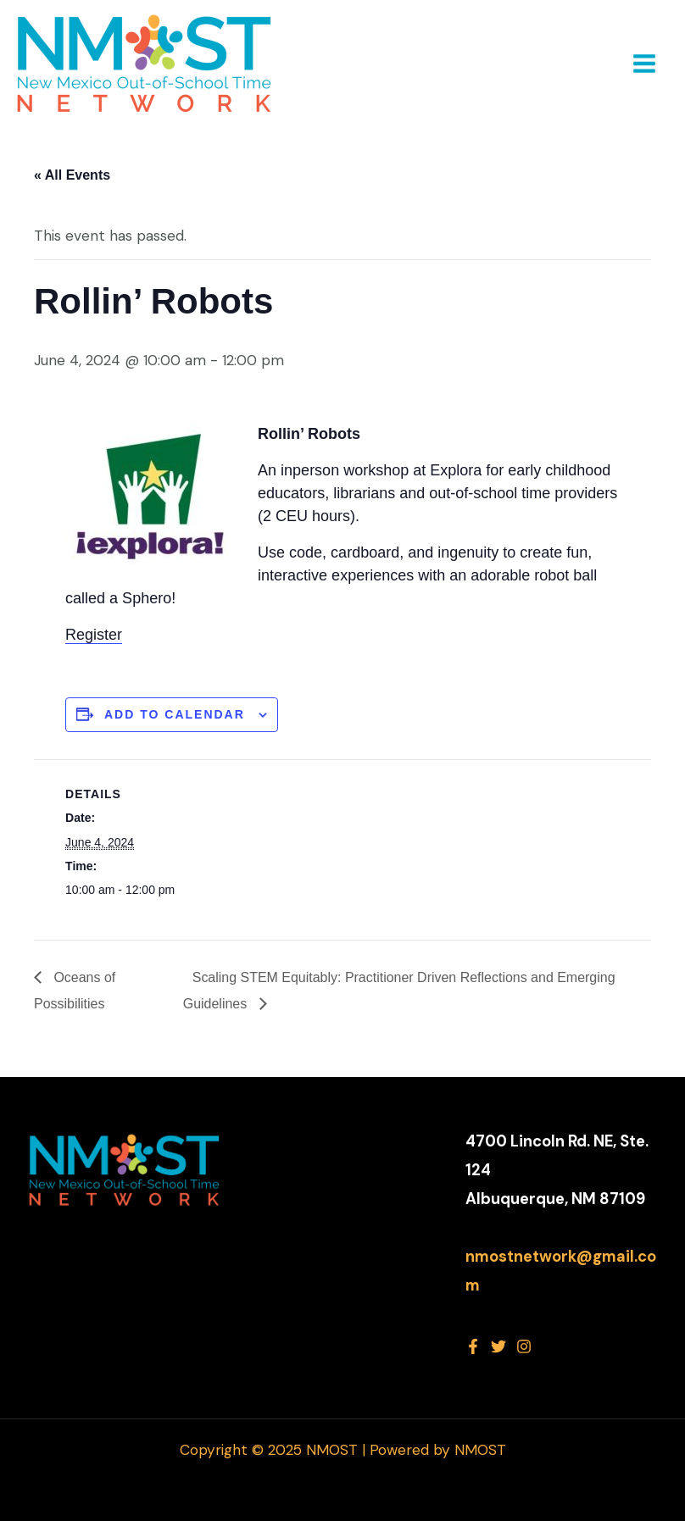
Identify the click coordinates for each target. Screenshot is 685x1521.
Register (93, 634)
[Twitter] (498, 1346)
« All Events (72, 175)
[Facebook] (473, 1346)
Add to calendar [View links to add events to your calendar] (174, 714)
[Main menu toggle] (644, 63)
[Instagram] (524, 1346)
